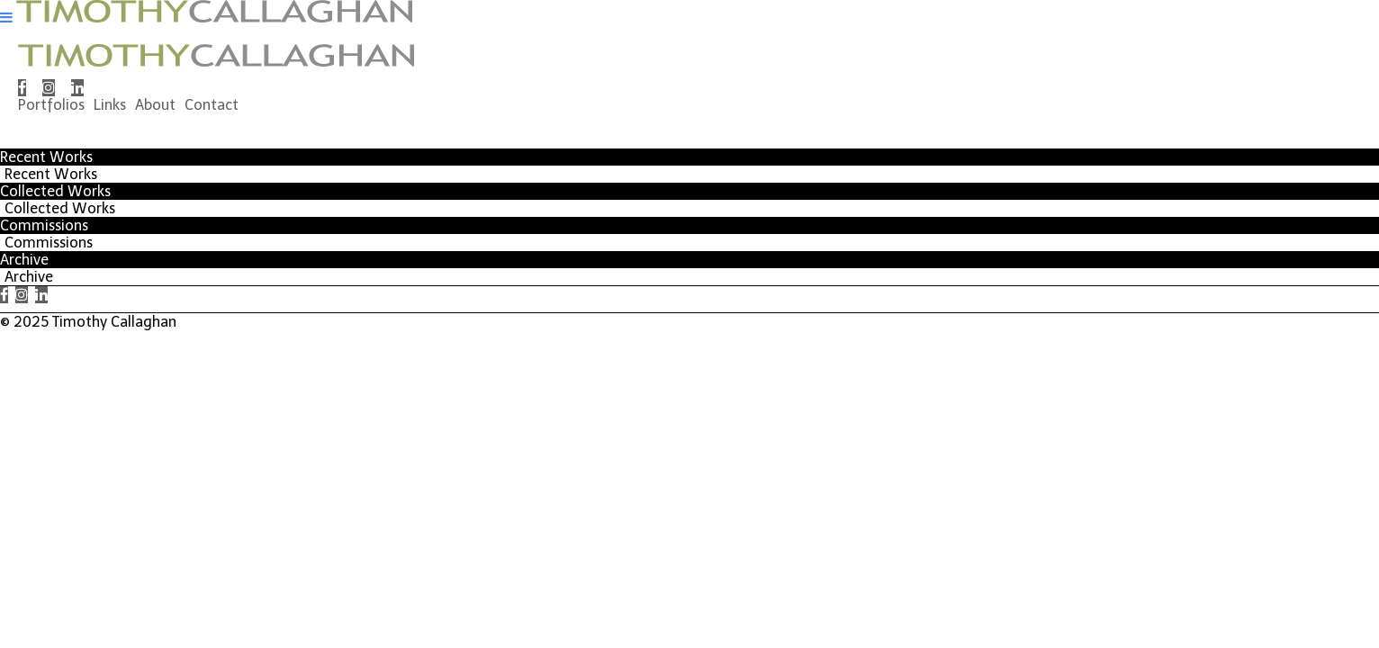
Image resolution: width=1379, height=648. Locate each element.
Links (110, 104)
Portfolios (51, 104)
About (155, 104)
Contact (212, 104)
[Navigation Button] (6, 17)
